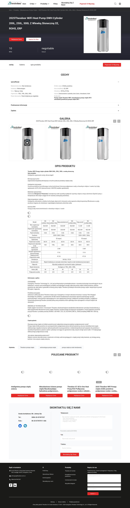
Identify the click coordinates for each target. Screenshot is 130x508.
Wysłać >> (92, 493)
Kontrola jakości (47, 477)
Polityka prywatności (74, 502)
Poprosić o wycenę (112, 65)
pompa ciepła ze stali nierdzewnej (72, 347)
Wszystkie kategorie (70, 483)
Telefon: (63, 444)
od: (62, 435)
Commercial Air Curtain (71, 480)
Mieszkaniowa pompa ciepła (28, 10)
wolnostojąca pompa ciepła (48, 347)
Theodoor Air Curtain (70, 471)
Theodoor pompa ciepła (27, 347)
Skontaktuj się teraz (69, 454)
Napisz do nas (34, 39)
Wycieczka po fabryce (48, 474)
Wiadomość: (64, 413)
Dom (10, 10)
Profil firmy (45, 470)
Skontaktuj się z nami (48, 481)
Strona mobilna (62, 502)
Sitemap (53, 502)
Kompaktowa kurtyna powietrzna (70, 475)
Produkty (16, 10)
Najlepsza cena (16, 39)
